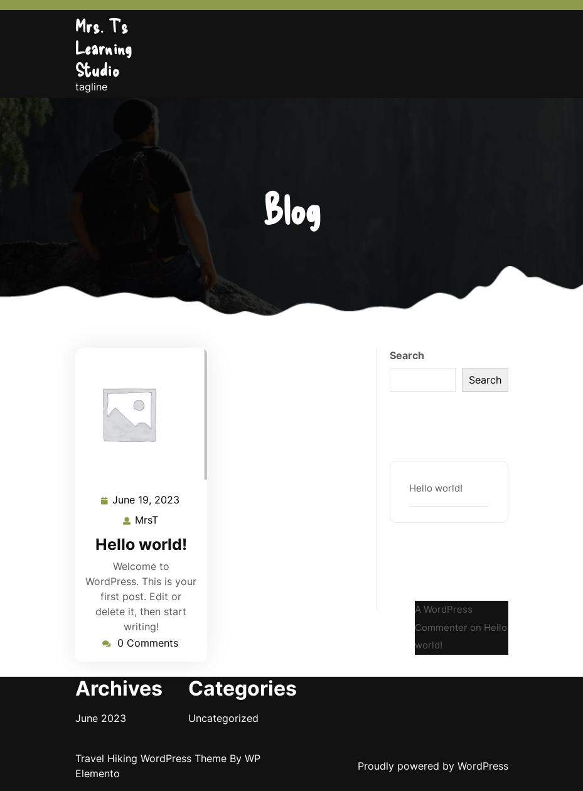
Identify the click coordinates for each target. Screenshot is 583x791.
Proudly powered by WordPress (433, 766)
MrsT (147, 519)
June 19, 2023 (146, 500)
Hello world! (141, 544)
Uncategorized (223, 718)
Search (407, 355)
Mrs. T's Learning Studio (103, 47)
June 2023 (100, 718)
